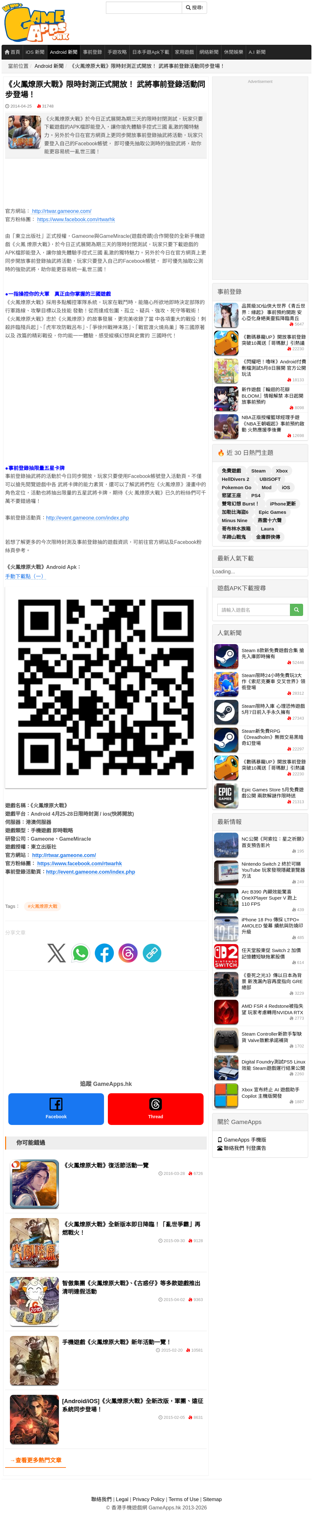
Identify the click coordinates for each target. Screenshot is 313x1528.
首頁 (12, 52)
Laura (267, 528)
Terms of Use (184, 1499)
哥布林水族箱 (237, 528)
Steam (259, 470)
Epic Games (272, 512)
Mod (267, 487)
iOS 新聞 (35, 52)
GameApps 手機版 (241, 1140)
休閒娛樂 (233, 52)
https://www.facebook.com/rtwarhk (76, 219)
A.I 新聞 (257, 52)
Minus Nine (235, 520)
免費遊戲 (232, 470)
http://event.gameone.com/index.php (87, 518)
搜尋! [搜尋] (194, 7)
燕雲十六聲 (270, 520)
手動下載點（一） (25, 576)
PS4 (255, 495)
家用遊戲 (184, 52)
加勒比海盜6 (236, 512)
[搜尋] (144, 8)
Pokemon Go (237, 487)
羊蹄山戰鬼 (234, 537)
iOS (286, 487)
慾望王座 (232, 495)
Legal (122, 1499)
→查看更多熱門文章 (35, 1460)
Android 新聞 (63, 52)
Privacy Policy (148, 1499)
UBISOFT (270, 479)
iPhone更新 (283, 503)
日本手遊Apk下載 (150, 52)
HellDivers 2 (236, 479)
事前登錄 (92, 52)
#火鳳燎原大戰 (42, 906)
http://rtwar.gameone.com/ (61, 211)
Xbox (282, 470)
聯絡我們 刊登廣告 (241, 1148)
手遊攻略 (117, 52)
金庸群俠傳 (268, 537)
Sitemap (212, 1499)
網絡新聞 (209, 52)
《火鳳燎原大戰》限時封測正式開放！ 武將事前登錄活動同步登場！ (147, 66)
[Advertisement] (106, 403)
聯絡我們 (101, 1499)
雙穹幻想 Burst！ (241, 503)
